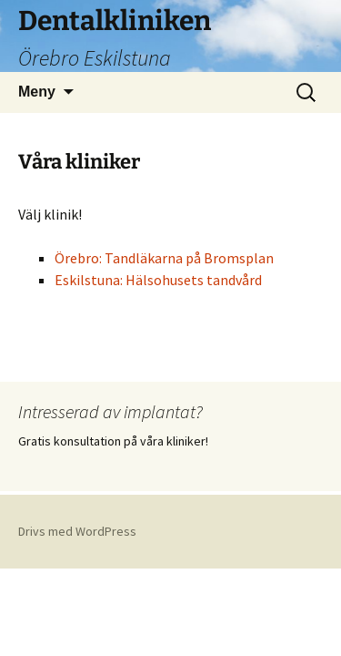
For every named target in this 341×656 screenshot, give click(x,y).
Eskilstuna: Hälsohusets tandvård (158, 280)
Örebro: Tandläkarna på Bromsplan (164, 258)
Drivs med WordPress (77, 531)
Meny (36, 91)
